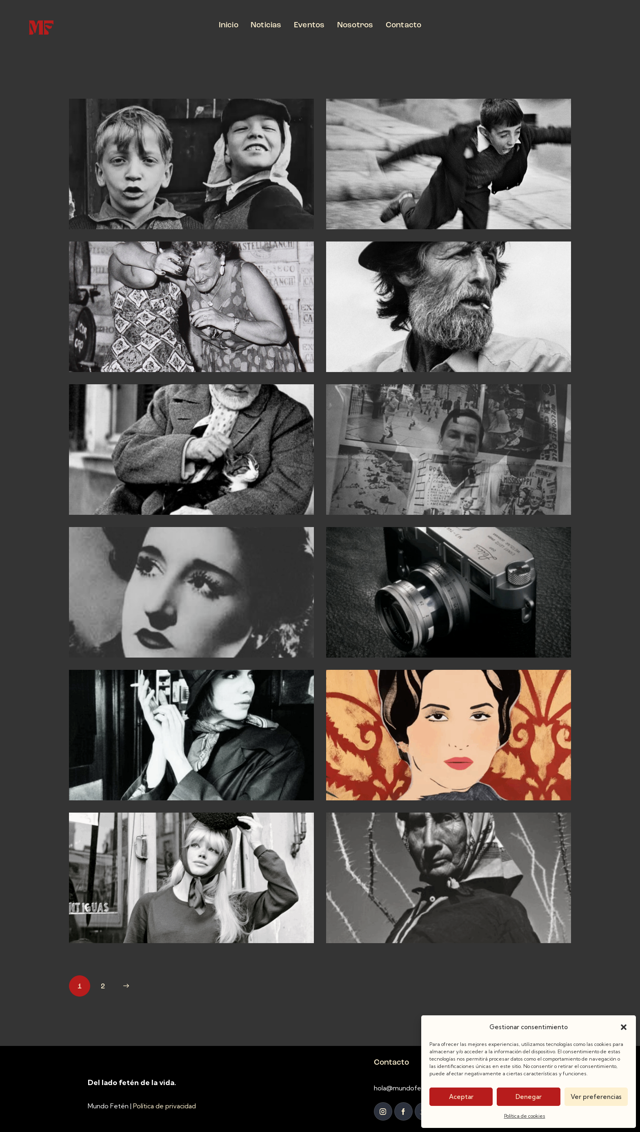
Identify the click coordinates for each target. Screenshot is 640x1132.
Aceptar (461, 1097)
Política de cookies (524, 1116)
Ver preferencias (596, 1097)
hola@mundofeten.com (410, 1088)
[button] (624, 1027)
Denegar (529, 1097)
